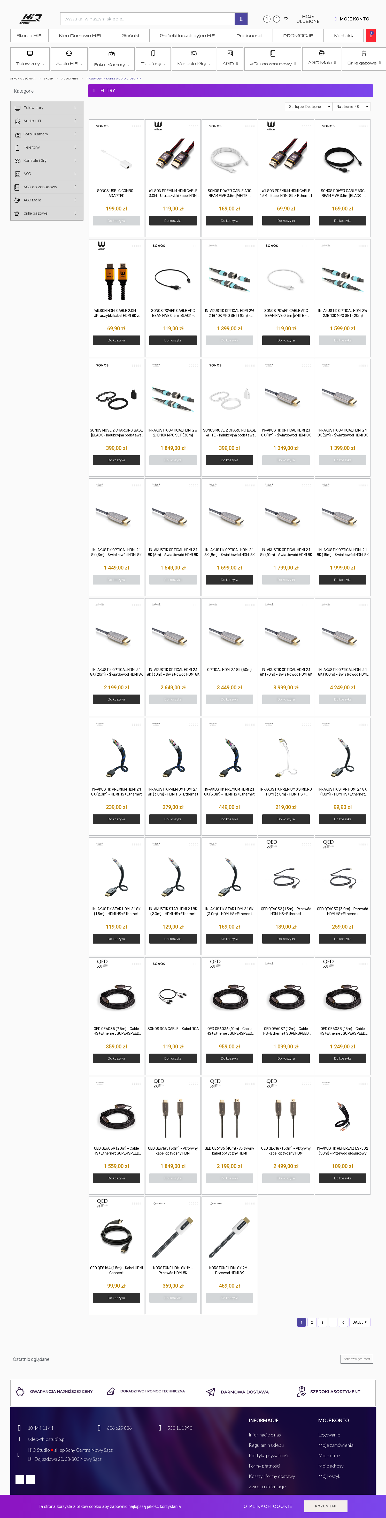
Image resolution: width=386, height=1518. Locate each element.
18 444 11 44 (40, 1428)
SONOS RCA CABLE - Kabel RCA (173, 1029)
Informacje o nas (265, 1434)
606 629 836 (119, 1428)
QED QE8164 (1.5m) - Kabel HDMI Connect (116, 1270)
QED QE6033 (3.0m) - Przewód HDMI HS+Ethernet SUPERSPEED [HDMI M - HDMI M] (342, 912)
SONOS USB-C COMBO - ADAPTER (116, 193)
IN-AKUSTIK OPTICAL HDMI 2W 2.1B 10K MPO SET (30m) (173, 432)
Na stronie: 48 (348, 107)
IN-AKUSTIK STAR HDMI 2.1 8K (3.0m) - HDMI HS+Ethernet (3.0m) (229, 912)
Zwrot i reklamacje (267, 1486)
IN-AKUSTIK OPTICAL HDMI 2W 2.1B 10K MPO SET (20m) (342, 313)
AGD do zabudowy (273, 63)
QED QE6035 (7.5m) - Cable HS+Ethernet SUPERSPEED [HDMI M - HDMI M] (116, 1032)
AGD (230, 63)
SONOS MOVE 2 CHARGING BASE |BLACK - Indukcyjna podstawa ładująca (116, 433)
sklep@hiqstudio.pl (47, 1439)
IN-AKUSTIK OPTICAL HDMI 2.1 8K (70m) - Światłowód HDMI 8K (286, 672)
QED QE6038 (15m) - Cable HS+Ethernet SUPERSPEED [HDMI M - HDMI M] (342, 1032)
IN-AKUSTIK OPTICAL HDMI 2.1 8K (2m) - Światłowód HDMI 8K (343, 432)
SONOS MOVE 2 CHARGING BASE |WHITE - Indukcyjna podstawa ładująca (229, 433)
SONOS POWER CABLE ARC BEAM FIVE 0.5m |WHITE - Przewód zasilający (286, 313)
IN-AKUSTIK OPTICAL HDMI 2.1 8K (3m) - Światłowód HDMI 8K (116, 552)
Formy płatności (264, 1466)
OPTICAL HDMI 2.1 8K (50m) (229, 670)
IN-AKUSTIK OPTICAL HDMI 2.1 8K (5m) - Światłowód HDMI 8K (173, 552)
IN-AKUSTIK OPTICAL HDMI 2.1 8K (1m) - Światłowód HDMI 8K (286, 432)
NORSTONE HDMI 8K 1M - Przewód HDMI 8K (173, 1270)
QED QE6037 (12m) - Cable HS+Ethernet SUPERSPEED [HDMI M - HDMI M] (286, 1032)
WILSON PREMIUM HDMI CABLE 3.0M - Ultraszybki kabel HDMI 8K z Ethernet (173, 194)
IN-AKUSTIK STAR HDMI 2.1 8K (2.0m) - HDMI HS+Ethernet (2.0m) (173, 912)
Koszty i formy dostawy (272, 1476)
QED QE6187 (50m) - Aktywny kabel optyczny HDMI (286, 1151)
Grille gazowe (364, 63)
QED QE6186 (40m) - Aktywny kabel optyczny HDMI (229, 1151)
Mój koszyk (329, 1476)
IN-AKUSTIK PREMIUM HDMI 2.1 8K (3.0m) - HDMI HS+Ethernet (173, 792)
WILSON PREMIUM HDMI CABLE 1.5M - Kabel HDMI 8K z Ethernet (286, 193)
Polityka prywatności (270, 1455)
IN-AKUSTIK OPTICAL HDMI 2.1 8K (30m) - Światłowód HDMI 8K (173, 672)
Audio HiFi (69, 63)
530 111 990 (179, 1428)
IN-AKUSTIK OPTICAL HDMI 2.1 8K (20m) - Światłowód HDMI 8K (116, 672)
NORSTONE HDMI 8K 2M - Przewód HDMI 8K (229, 1270)
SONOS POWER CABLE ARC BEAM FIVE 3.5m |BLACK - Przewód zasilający (343, 194)
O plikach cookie (268, 1506)
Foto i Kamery (111, 64)
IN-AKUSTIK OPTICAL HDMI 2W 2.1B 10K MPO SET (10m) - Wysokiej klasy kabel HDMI (229, 313)
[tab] (230, 80)
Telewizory (30, 63)
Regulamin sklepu (266, 1445)
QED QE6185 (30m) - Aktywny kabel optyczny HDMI (173, 1151)
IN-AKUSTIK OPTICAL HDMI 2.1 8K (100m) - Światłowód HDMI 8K (342, 672)
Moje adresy (331, 1466)
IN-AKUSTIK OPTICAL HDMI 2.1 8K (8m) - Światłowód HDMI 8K (229, 552)
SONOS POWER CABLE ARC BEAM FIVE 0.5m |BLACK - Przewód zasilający (173, 313)
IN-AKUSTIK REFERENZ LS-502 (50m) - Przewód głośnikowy (342, 1151)
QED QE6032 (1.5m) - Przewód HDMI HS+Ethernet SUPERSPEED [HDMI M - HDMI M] (286, 912)
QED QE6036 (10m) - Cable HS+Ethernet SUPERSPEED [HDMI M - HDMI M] (229, 1032)
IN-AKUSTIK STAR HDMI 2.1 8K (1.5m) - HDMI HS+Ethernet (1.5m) (116, 912)
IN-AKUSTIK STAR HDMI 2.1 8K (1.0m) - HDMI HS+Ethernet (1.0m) (343, 792)
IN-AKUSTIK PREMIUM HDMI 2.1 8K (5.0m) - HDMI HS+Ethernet (229, 792)
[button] (116, 220)
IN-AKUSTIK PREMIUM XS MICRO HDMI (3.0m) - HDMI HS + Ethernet (286, 792)
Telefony (153, 63)
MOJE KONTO (354, 19)
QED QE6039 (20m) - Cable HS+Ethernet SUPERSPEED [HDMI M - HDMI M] (116, 1151)
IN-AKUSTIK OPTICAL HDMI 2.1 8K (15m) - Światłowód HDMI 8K (343, 552)
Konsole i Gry (193, 63)
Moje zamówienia (335, 1445)
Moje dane (329, 1455)
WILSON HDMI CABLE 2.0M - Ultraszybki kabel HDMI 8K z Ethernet (116, 313)
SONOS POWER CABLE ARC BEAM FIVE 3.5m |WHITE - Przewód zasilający (229, 194)
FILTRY (108, 90)
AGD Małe (322, 62)
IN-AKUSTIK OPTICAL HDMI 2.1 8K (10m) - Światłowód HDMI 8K (286, 552)
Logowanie (329, 1434)
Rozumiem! (325, 1506)
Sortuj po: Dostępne (305, 107)
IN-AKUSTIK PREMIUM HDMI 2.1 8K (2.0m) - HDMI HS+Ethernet (116, 792)
